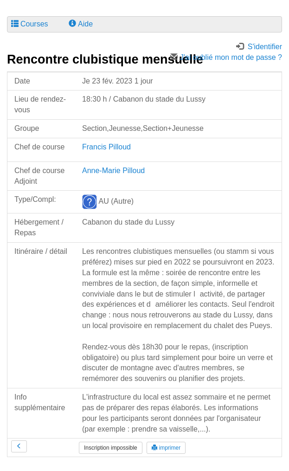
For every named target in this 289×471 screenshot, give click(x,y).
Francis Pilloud (106, 147)
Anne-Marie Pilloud (113, 170)
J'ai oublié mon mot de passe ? (226, 57)
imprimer (166, 448)
